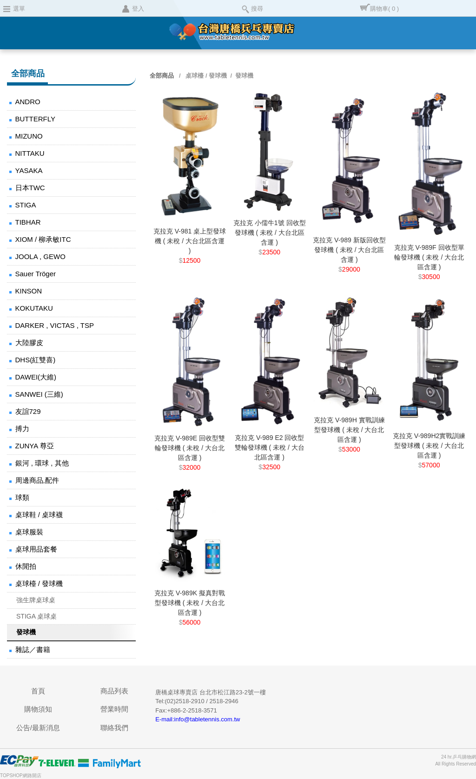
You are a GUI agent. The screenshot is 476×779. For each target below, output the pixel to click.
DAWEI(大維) (36, 377)
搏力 (22, 429)
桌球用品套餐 (36, 549)
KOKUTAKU (34, 308)
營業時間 (114, 709)
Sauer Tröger (35, 274)
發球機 (26, 632)
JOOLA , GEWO (40, 256)
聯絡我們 (114, 728)
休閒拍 (25, 566)
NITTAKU (30, 153)
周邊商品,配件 (37, 480)
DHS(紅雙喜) (35, 360)
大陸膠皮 (29, 342)
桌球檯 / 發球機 (39, 583)
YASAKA (29, 170)
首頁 (38, 691)
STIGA (25, 205)
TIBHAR (28, 222)
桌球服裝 (29, 532)
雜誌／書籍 (32, 649)
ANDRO (27, 102)
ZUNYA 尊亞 (34, 446)
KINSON (28, 291)
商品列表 (114, 691)
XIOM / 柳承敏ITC (43, 239)
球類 (22, 497)
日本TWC (30, 188)
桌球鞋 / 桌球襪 (39, 515)
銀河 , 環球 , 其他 (42, 463)
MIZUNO (29, 136)
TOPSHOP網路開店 (20, 775)
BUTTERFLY (35, 119)
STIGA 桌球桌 (36, 616)
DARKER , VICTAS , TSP (54, 325)
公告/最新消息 (38, 728)
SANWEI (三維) (39, 394)
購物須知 (38, 709)
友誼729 (28, 411)
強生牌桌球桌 (35, 600)
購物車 (384, 8)
